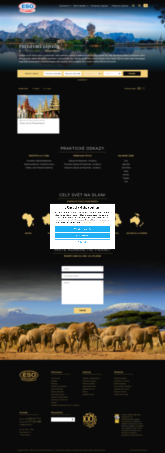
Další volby (82, 242)
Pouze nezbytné (82, 236)
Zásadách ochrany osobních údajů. (93, 222)
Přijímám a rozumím (82, 229)
